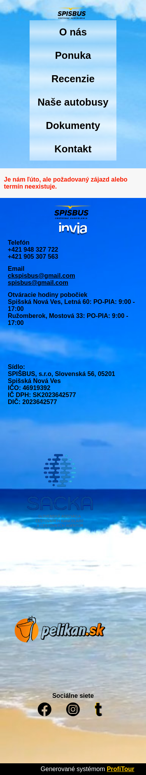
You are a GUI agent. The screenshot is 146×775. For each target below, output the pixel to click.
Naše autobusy (72, 102)
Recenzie (73, 78)
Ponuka (73, 55)
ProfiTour (120, 769)
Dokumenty (73, 125)
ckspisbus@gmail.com (41, 275)
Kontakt (73, 148)
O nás (73, 31)
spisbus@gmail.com (38, 282)
